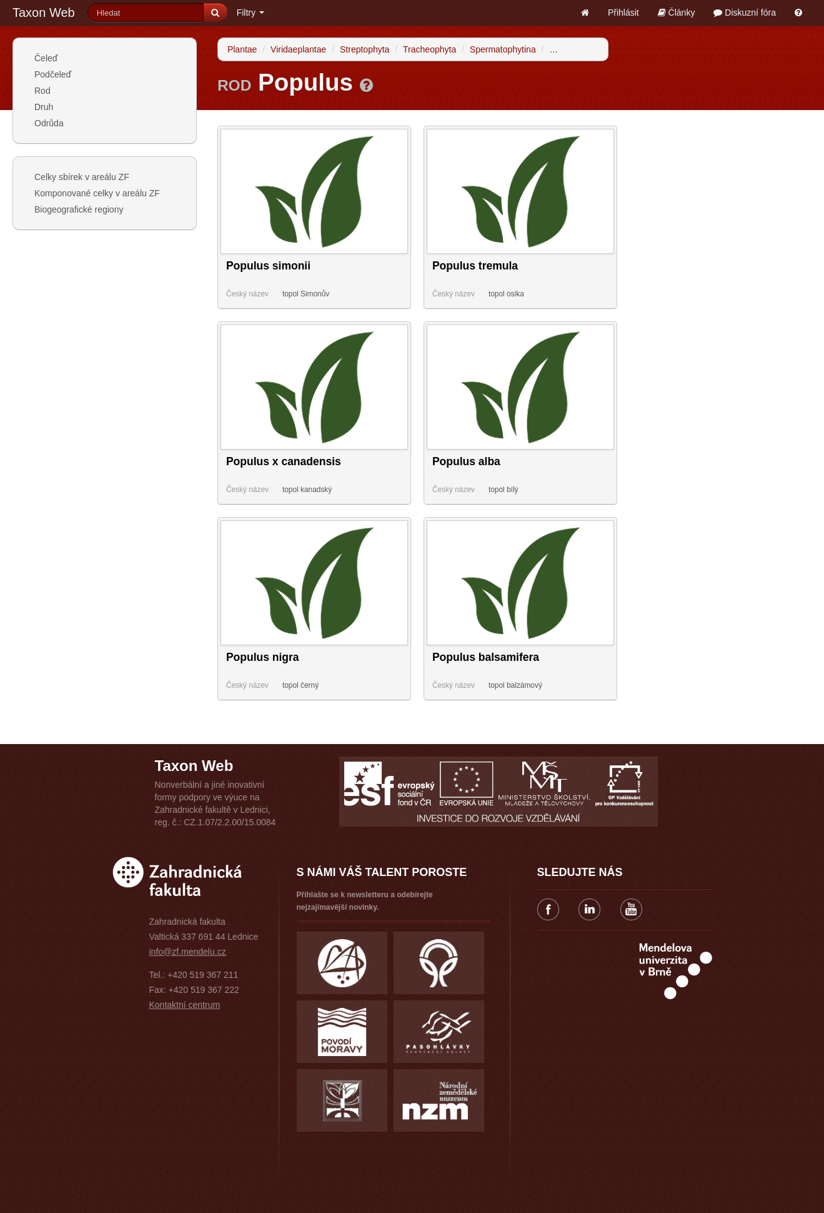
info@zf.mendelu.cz (187, 952)
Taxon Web (43, 12)
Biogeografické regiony (78, 209)
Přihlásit (623, 13)
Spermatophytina (503, 49)
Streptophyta (364, 49)
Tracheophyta (429, 49)
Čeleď (45, 58)
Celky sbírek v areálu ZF (81, 177)
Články (676, 13)
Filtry (250, 13)
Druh (43, 107)
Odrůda (49, 123)
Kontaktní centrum (185, 1005)
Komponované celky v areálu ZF (97, 193)
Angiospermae (577, 49)
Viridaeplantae (298, 49)
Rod (42, 91)
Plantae (242, 49)
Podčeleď (52, 74)
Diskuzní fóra (744, 13)
